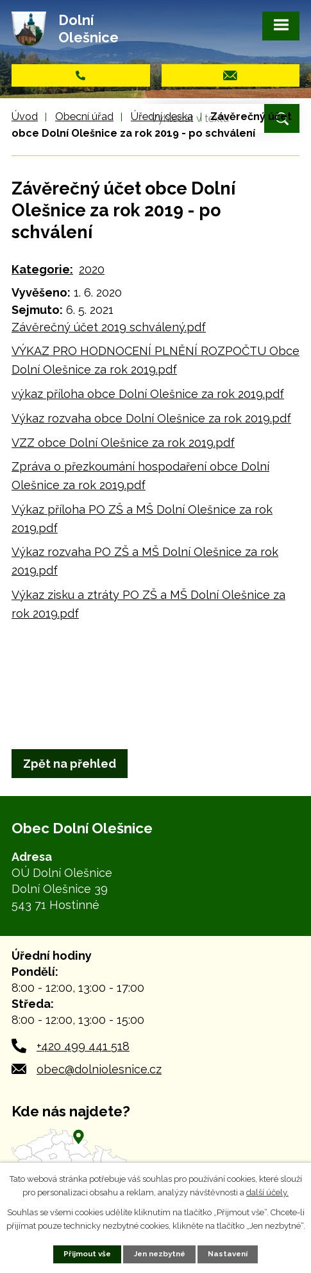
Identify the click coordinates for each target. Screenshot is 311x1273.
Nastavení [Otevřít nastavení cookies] (228, 1253)
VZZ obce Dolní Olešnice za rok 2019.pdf (123, 442)
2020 (92, 269)
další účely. (267, 1192)
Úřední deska (162, 116)
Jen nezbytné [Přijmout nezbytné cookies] (159, 1253)
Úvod (25, 116)
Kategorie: (42, 269)
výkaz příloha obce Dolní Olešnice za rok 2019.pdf (148, 394)
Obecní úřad (84, 116)
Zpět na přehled (69, 763)
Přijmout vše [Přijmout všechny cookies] (87, 1253)
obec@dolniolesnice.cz (99, 1069)
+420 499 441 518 (83, 1046)
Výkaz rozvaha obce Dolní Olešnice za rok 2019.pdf (151, 418)
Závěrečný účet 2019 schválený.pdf (109, 327)
